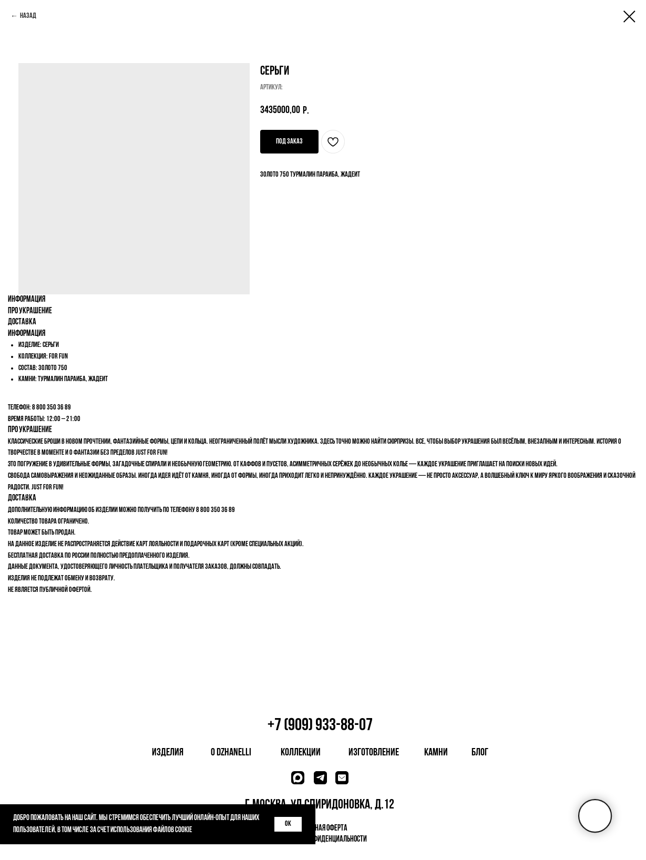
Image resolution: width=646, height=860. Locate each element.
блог (479, 753)
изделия (167, 753)
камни (436, 753)
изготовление (373, 753)
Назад (28, 16)
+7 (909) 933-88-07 (320, 725)
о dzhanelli (231, 753)
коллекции (301, 753)
